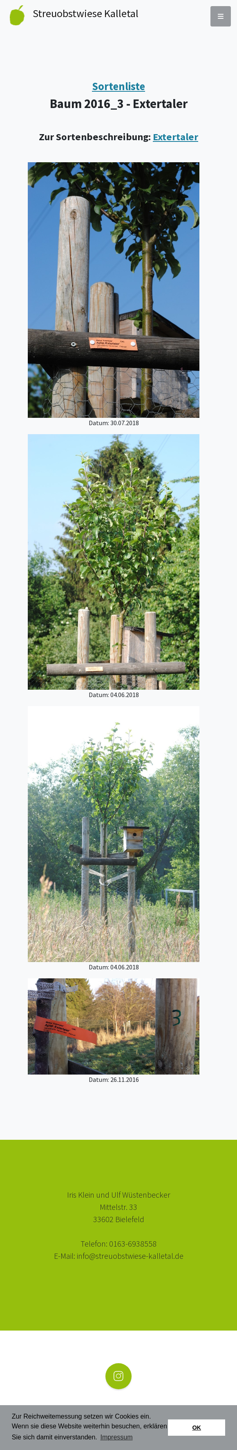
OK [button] (196, 1427)
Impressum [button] (116, 1437)
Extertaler (175, 136)
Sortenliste (118, 86)
